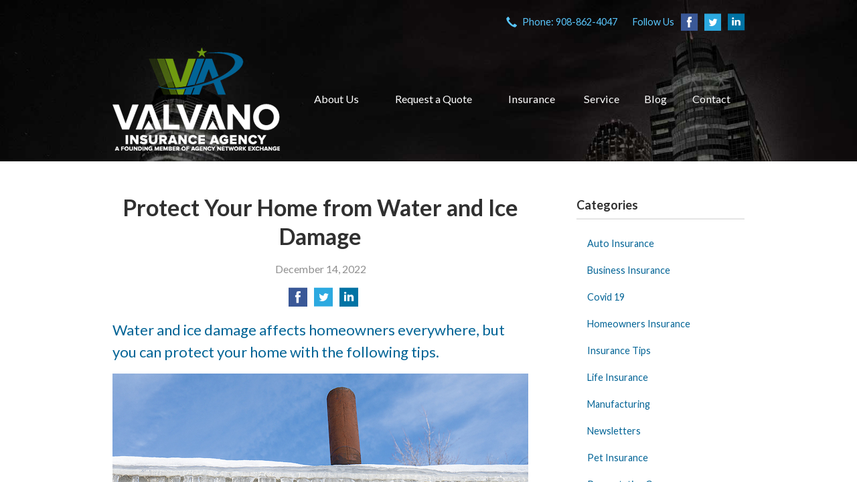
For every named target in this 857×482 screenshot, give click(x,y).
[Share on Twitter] (323, 301)
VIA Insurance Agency (196, 99)
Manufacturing (618, 404)
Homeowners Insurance (638, 323)
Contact (711, 98)
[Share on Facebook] (298, 301)
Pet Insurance (617, 457)
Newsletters (614, 430)
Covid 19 (606, 297)
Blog (655, 98)
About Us (336, 98)
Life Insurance (617, 377)
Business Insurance (628, 270)
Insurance (531, 98)
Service (601, 98)
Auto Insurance (620, 243)
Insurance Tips (619, 350)
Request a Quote (433, 98)
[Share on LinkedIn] (348, 301)
